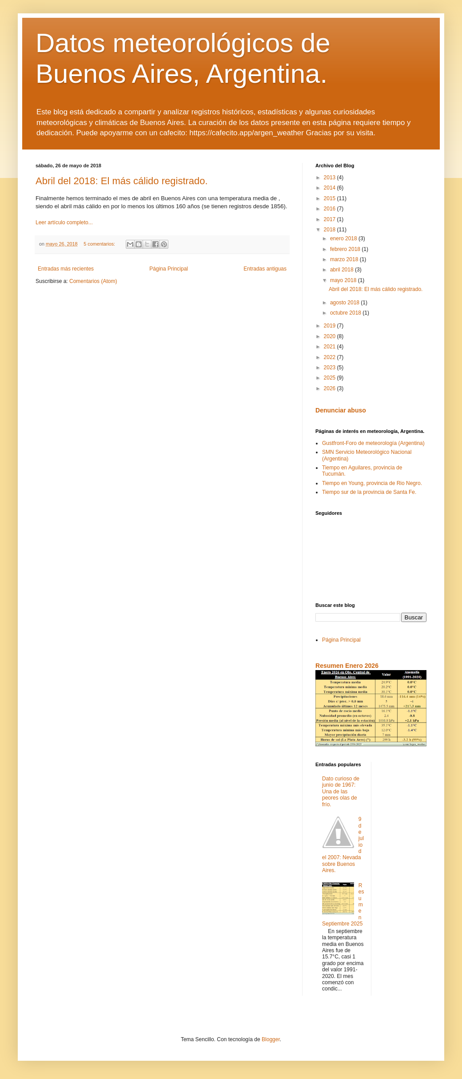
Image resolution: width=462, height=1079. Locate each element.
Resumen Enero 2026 (346, 665)
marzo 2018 (345, 259)
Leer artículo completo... (64, 222)
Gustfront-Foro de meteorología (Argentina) (373, 443)
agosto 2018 (345, 302)
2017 (330, 219)
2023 (330, 367)
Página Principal (168, 269)
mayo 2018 (344, 280)
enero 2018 (344, 238)
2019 (330, 326)
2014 (330, 188)
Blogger (271, 1039)
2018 (330, 229)
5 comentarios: (100, 244)
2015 (330, 198)
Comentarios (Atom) (93, 281)
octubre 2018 (346, 313)
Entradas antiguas (265, 269)
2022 (330, 357)
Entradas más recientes (66, 269)
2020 (330, 336)
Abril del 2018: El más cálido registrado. (122, 180)
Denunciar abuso (340, 410)
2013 (330, 177)
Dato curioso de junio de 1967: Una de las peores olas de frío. (340, 792)
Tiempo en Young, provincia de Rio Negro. (372, 483)
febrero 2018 (346, 249)
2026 (330, 388)
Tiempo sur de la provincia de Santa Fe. (369, 492)
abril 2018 (342, 270)
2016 (330, 209)
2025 (330, 378)
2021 (330, 347)
